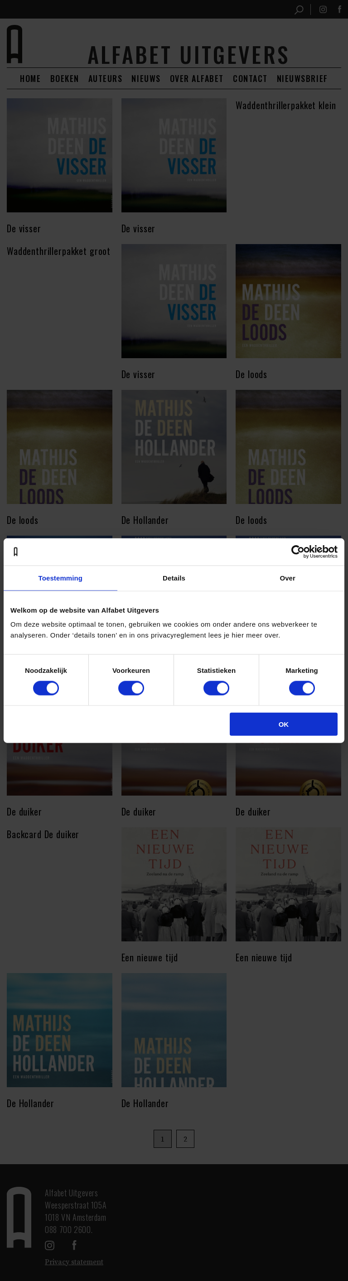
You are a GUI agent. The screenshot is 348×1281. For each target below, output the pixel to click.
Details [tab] (174, 577)
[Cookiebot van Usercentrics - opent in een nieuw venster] (298, 551)
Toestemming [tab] (61, 577)
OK (284, 724)
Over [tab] (287, 577)
